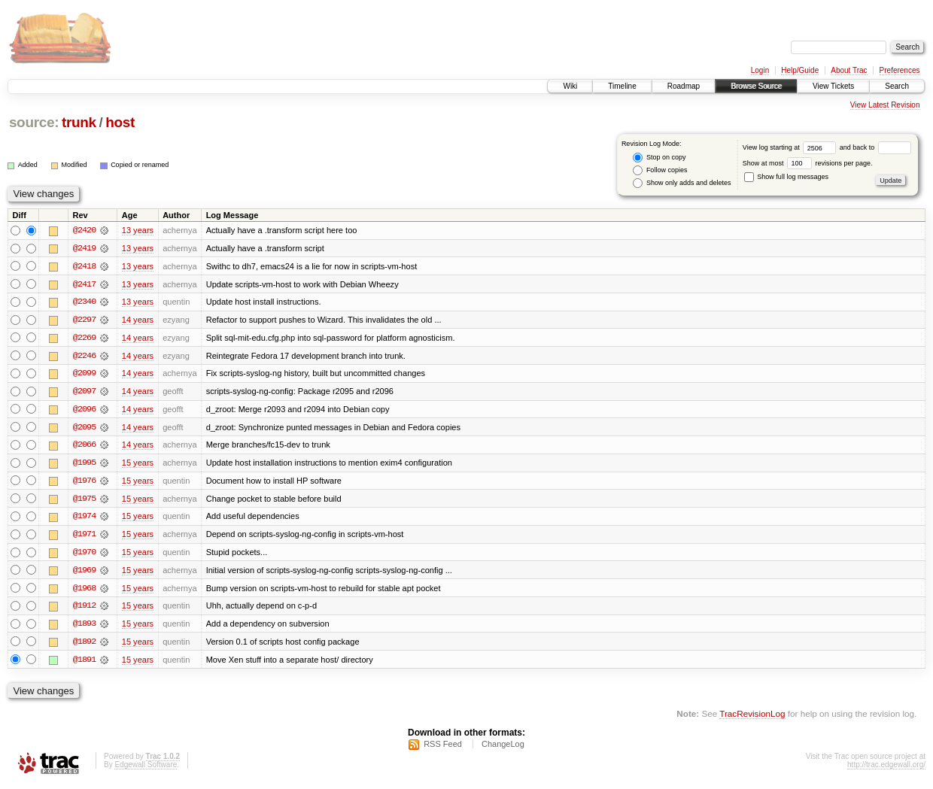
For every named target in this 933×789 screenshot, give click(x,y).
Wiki (570, 86)
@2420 (84, 230)
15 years (137, 464)
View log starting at (791, 147)
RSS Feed (443, 748)
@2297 (84, 320)
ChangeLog (503, 748)
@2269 (84, 338)
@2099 (84, 375)
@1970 (84, 555)
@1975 (84, 501)
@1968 (84, 591)
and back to (875, 147)
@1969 (84, 573)
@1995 (84, 465)
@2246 (84, 356)
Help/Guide (800, 70)
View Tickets (833, 86)
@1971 (84, 537)
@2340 (84, 302)
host (120, 122)
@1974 (84, 519)
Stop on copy (659, 157)
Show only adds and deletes (682, 183)
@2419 (84, 248)
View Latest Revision (885, 105)
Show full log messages (786, 177)
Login (760, 70)
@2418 (84, 266)
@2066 (84, 447)
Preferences (900, 70)
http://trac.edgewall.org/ (886, 769)
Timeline (622, 86)
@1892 (84, 645)
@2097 (84, 393)
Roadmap (683, 86)
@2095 (84, 429)
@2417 (84, 284)
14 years (137, 320)
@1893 (84, 627)
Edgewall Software (145, 769)
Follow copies (660, 170)
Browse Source (756, 86)
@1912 (84, 609)
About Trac (849, 70)
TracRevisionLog (752, 718)
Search (897, 86)
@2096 (84, 411)
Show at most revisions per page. (808, 163)
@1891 (84, 663)
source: (34, 122)
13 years (137, 230)
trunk (79, 122)
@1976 (84, 483)
